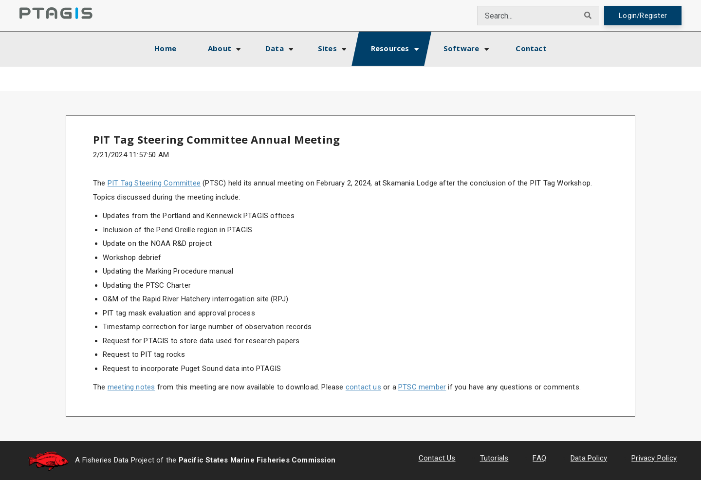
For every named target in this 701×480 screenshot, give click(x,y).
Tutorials (494, 458)
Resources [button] (390, 48)
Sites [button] (327, 48)
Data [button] (274, 48)
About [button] (219, 48)
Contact (531, 48)
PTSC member (422, 387)
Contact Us (437, 458)
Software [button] (461, 48)
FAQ (539, 458)
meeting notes (131, 387)
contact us (363, 387)
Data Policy (589, 458)
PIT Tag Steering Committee (154, 183)
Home (173, 47)
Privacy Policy (654, 458)
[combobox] (527, 15)
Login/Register (643, 15)
